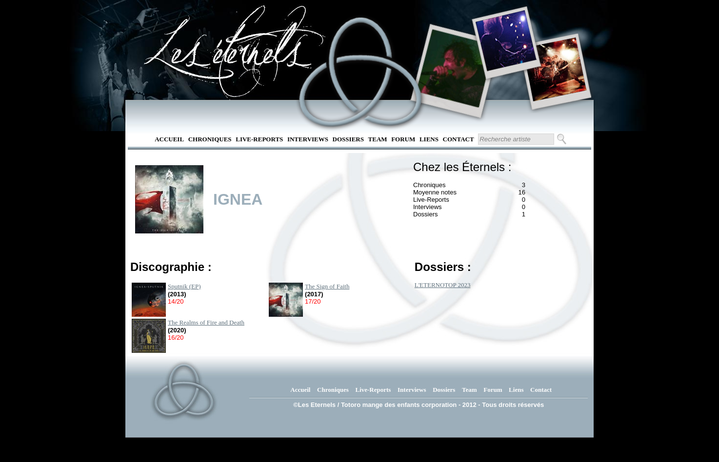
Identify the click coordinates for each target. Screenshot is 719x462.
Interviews (307, 139)
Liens (429, 139)
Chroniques (210, 139)
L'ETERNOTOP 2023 (443, 285)
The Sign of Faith (327, 286)
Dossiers (348, 139)
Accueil (169, 139)
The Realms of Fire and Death (206, 322)
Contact (458, 139)
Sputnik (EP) (184, 286)
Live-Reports (259, 139)
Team (377, 139)
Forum (403, 139)
